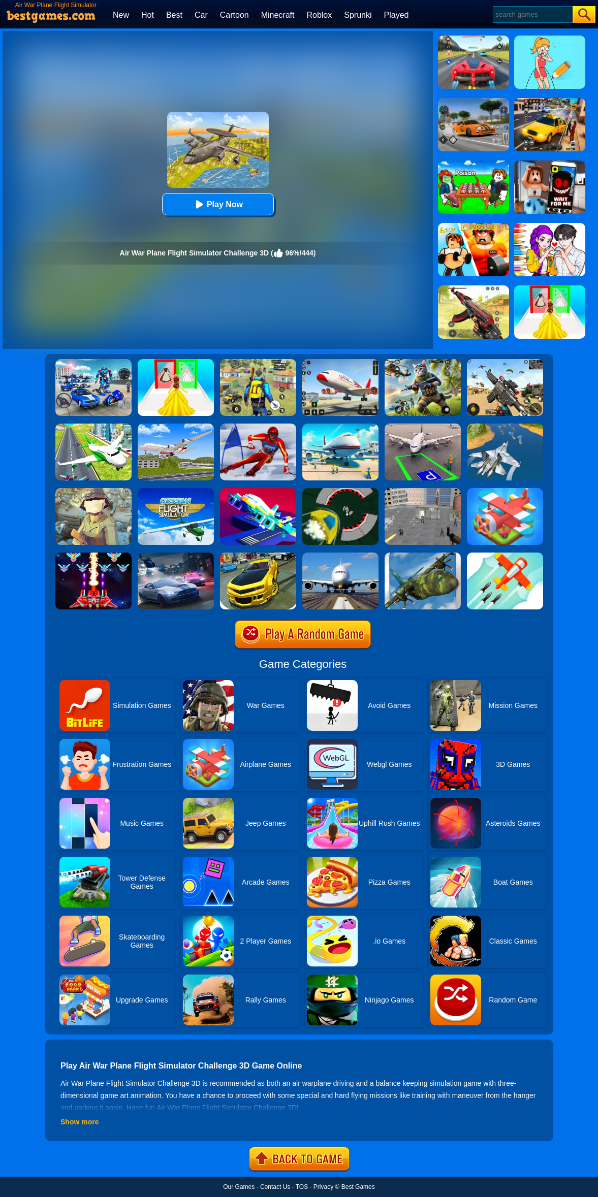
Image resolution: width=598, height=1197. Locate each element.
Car (201, 15)
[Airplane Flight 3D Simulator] (93, 427)
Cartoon (234, 15)
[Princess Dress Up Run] (176, 362)
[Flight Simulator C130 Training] (423, 556)
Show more (79, 1122)
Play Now (218, 204)
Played (396, 15)
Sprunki (357, 15)
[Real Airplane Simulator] (340, 362)
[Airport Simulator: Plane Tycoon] (340, 427)
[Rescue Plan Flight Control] (258, 491)
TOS (302, 1186)
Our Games (239, 1186)
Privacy (323, 1186)
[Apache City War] (423, 491)
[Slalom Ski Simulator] (258, 427)
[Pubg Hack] (258, 362)
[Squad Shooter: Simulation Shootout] (505, 362)
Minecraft (278, 15)
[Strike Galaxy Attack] (93, 556)
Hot (147, 15)
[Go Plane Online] (505, 556)
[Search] (532, 14)
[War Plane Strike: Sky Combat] (505, 427)
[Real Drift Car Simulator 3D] (258, 556)
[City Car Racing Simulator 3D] (176, 556)
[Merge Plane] (505, 491)
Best (174, 15)
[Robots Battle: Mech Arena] (93, 362)
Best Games (358, 1186)
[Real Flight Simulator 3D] (340, 556)
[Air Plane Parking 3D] (423, 427)
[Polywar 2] (93, 491)
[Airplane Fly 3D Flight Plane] (176, 427)
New (121, 15)
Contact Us (275, 1186)
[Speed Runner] (340, 491)
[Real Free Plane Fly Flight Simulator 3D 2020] (176, 491)
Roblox (319, 15)
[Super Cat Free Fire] (423, 362)
